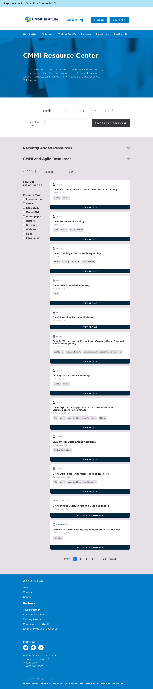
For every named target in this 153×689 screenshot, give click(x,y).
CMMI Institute (41, 19)
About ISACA (33, 581)
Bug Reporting (103, 683)
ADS (56, 418)
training (75, 262)
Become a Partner (33, 614)
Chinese (102, 418)
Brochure (31, 224)
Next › (114, 558)
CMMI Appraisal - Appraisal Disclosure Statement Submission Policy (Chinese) (83, 408)
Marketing (58, 538)
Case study (32, 207)
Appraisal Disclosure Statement (82, 418)
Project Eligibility (73, 352)
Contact (27, 596)
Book (29, 233)
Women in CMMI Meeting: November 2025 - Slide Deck (86, 529)
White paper (33, 216)
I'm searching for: (32, 123)
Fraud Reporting (87, 683)
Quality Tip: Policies (62, 450)
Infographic (33, 237)
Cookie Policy (55, 683)
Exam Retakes (76, 230)
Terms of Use (117, 683)
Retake (64, 230)
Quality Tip (58, 352)
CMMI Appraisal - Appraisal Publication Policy (81, 473)
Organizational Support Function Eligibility (103, 352)
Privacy (44, 683)
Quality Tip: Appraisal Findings (72, 375)
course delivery (88, 262)
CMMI (56, 293)
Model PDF (33, 212)
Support (72, 19)
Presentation (34, 199)
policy (63, 418)
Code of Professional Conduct (40, 628)
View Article (90, 207)
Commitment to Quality (37, 624)
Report (30, 220)
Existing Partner (32, 619)
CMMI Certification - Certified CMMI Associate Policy (85, 189)
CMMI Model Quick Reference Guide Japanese (81, 505)
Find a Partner (31, 609)
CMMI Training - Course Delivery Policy (77, 253)
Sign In (99, 20)
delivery (65, 262)
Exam (56, 230)
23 (104, 558)
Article (30, 203)
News (26, 587)
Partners (29, 603)
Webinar (31, 229)
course (57, 262)
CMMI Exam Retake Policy (68, 221)
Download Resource (91, 515)
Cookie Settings (71, 683)
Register (119, 20)
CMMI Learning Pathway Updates (73, 317)
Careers (27, 592)
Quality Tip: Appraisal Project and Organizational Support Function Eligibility (88, 342)
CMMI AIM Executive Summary (71, 285)
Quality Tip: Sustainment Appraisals (75, 441)
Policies (66, 198)
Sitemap (26, 683)
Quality (57, 198)
